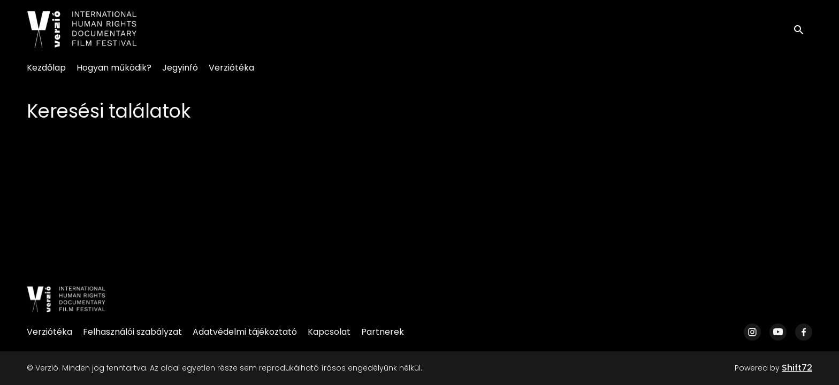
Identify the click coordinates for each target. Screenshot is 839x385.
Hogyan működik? (114, 67)
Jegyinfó (180, 67)
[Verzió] (66, 299)
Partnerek (382, 332)
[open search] (802, 29)
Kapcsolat (329, 332)
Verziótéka (231, 67)
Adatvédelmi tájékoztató (245, 332)
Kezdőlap (46, 67)
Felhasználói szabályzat (132, 332)
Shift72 (797, 367)
